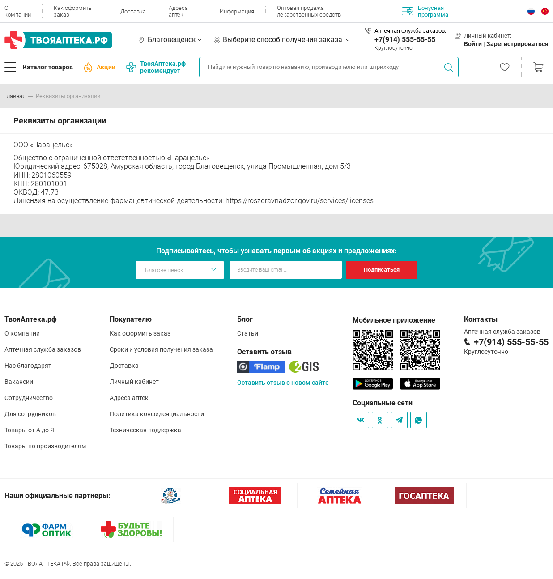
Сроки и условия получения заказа (161, 349)
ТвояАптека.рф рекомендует (156, 67)
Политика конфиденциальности (157, 413)
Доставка (133, 11)
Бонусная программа (425, 11)
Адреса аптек (178, 11)
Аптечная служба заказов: (410, 30)
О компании (17, 11)
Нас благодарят (27, 365)
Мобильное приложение (394, 320)
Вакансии (18, 381)
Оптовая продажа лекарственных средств (309, 11)
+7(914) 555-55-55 (404, 39)
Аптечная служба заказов (42, 349)
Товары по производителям (45, 446)
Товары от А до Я (29, 430)
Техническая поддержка (145, 430)
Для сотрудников (30, 413)
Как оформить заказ (73, 11)
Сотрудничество (28, 397)
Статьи (247, 333)
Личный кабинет (134, 381)
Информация (237, 11)
